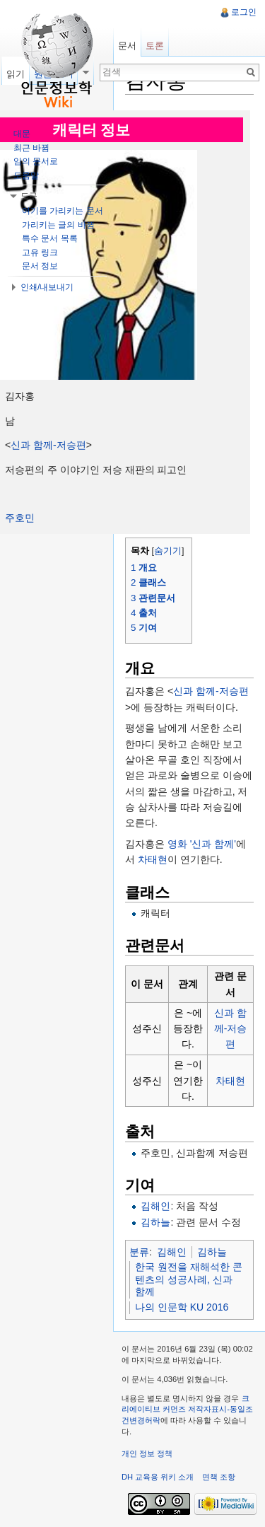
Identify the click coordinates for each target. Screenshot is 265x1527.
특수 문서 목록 (50, 238)
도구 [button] (28, 196)
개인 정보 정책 (147, 1453)
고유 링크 (40, 252)
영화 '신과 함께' (201, 843)
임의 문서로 (35, 161)
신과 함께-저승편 (48, 445)
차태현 (152, 859)
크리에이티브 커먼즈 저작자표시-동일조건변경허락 (187, 1409)
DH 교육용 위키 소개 (158, 1477)
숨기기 (168, 551)
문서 (127, 45)
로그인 (244, 12)
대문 (21, 134)
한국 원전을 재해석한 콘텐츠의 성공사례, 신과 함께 (188, 1279)
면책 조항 (218, 1477)
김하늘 (155, 1222)
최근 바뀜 (31, 148)
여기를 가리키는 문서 (62, 211)
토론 (155, 45)
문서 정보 (40, 266)
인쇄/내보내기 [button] (46, 287)
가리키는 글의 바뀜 (58, 225)
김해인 (155, 1206)
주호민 (20, 517)
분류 (139, 1252)
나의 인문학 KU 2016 (181, 1307)
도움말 (26, 175)
